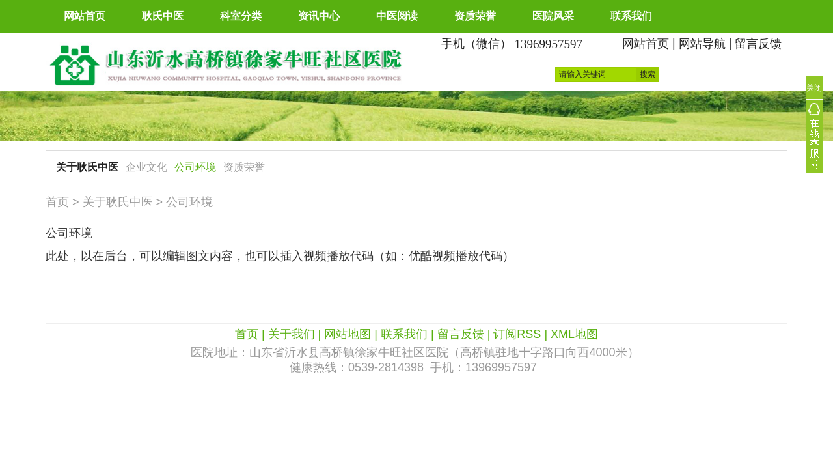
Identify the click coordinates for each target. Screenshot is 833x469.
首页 (57, 201)
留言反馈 (758, 43)
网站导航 (702, 43)
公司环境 (195, 167)
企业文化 (146, 167)
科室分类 (241, 15)
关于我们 (291, 334)
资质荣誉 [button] (475, 15)
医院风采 (553, 15)
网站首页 (84, 15)
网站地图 (347, 334)
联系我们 (631, 15)
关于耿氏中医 (87, 167)
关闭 (814, 87)
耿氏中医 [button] (163, 15)
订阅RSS (517, 334)
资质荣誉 (244, 167)
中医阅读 (397, 15)
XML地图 (574, 334)
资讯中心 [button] (319, 15)
